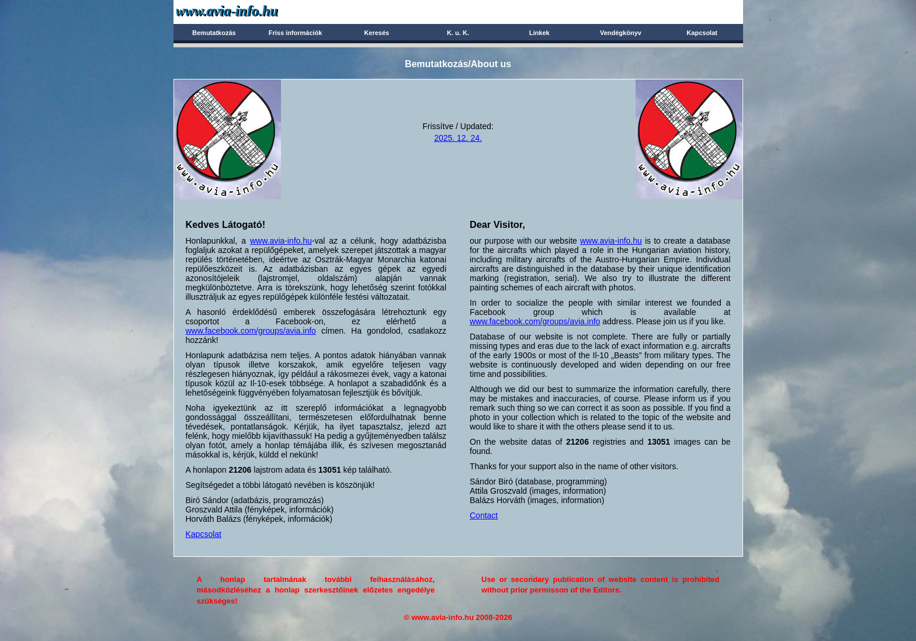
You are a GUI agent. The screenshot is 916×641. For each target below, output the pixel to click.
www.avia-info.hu (281, 240)
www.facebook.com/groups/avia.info (251, 330)
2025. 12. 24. (458, 138)
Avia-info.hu (247, 11)
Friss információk (295, 32)
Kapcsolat (701, 32)
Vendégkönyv (620, 32)
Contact (484, 515)
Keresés (376, 32)
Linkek (539, 32)
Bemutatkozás (214, 32)
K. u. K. (458, 32)
